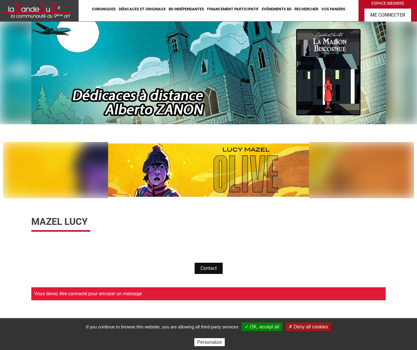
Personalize (209, 342)
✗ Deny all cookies (308, 326)
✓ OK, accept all (262, 326)
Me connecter (387, 15)
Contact (209, 268)
